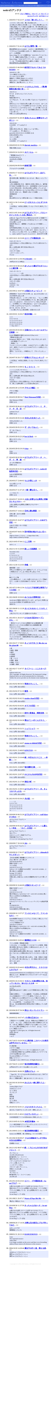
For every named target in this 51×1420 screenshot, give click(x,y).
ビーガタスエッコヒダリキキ (36, 202)
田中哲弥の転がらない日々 (35, 532)
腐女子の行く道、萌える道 (35, 1248)
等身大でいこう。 (31, 684)
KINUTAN (28, 750)
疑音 (26, 691)
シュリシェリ (29, 729)
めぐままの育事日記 (32, 597)
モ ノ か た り (30, 367)
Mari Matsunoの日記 (32, 397)
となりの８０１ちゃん (33, 1107)
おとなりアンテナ (33, 16)
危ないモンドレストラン (34, 1010)
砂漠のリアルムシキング (34, 357)
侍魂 (26, 565)
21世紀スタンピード (32, 885)
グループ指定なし (25, 14)
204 (25, 843)
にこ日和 (28, 541)
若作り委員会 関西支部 (34, 713)
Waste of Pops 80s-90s (32, 1198)
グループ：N (44, 14)
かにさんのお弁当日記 (33, 774)
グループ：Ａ (36, 14)
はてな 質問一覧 (30, 46)
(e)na (26, 448)
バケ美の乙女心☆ (31, 1018)
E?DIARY (28, 259)
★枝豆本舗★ (29, 1121)
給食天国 (28, 165)
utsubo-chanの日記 (31, 698)
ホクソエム (28, 152)
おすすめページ (43, 16)
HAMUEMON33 (30, 1234)
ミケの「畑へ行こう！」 (34, 20)
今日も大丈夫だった (32, 418)
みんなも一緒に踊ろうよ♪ (34, 1083)
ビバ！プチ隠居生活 (32, 238)
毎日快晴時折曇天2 (32, 1064)
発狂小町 (28, 782)
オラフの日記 (29, 706)
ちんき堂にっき (30, 481)
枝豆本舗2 (28, 314)
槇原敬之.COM (30, 940)
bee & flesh (28, 436)
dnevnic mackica (30, 145)
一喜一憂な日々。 (31, 490)
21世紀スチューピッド (33, 291)
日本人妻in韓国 (30, 511)
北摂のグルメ (29, 1071)
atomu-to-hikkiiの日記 (33, 743)
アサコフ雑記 (29, 388)
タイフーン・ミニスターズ (35, 669)
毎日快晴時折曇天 (31, 1131)
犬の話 (27, 799)
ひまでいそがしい (31, 1114)
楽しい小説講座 (30, 549)
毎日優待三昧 (30, 767)
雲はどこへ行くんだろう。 (35, 720)
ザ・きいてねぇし (31, 427)
